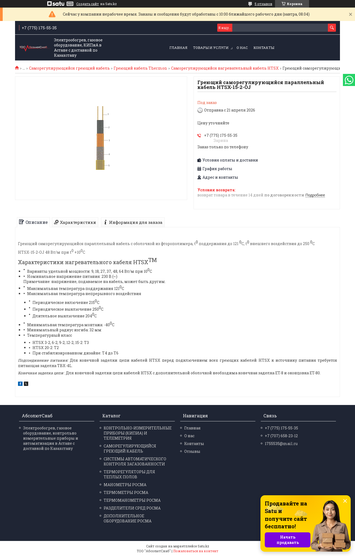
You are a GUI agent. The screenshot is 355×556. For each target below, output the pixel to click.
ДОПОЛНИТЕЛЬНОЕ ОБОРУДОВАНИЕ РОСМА (127, 518)
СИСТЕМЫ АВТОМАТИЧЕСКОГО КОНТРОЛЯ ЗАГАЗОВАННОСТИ (135, 461)
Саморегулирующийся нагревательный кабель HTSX (225, 68)
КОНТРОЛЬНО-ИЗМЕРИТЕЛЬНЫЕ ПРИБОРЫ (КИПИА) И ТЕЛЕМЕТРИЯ (138, 433)
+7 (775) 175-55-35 (281, 428)
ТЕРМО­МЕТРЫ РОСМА (126, 492)
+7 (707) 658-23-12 (281, 435)
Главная (178, 47)
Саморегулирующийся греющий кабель (69, 68)
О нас (242, 47)
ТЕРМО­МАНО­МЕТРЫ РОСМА (132, 500)
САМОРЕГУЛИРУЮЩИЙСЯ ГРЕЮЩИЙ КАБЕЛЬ (130, 448)
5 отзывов (263, 4)
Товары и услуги (211, 47)
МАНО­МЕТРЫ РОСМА (125, 484)
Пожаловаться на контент (195, 551)
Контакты (263, 47)
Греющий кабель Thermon (140, 68)
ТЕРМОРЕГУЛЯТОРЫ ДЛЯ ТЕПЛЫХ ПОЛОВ (129, 474)
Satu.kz (203, 546)
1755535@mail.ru (281, 443)
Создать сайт (87, 4)
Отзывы (192, 451)
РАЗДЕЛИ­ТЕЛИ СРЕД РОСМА (132, 508)
